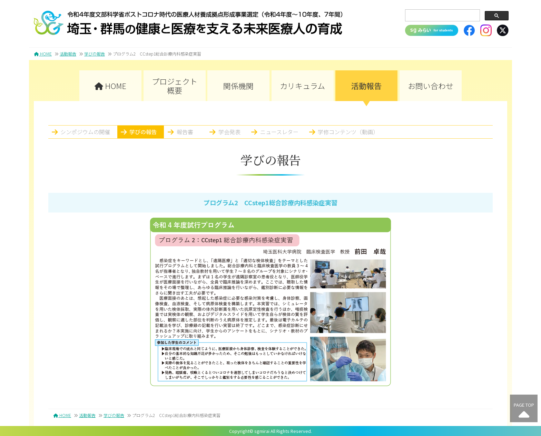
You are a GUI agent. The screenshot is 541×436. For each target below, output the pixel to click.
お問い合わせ (430, 85)
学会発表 (229, 132)
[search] (442, 15)
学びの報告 (94, 54)
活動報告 (68, 54)
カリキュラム (302, 85)
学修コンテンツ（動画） (348, 132)
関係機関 (238, 85)
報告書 (185, 132)
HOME (43, 54)
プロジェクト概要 (174, 86)
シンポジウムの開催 (85, 132)
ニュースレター (279, 132)
